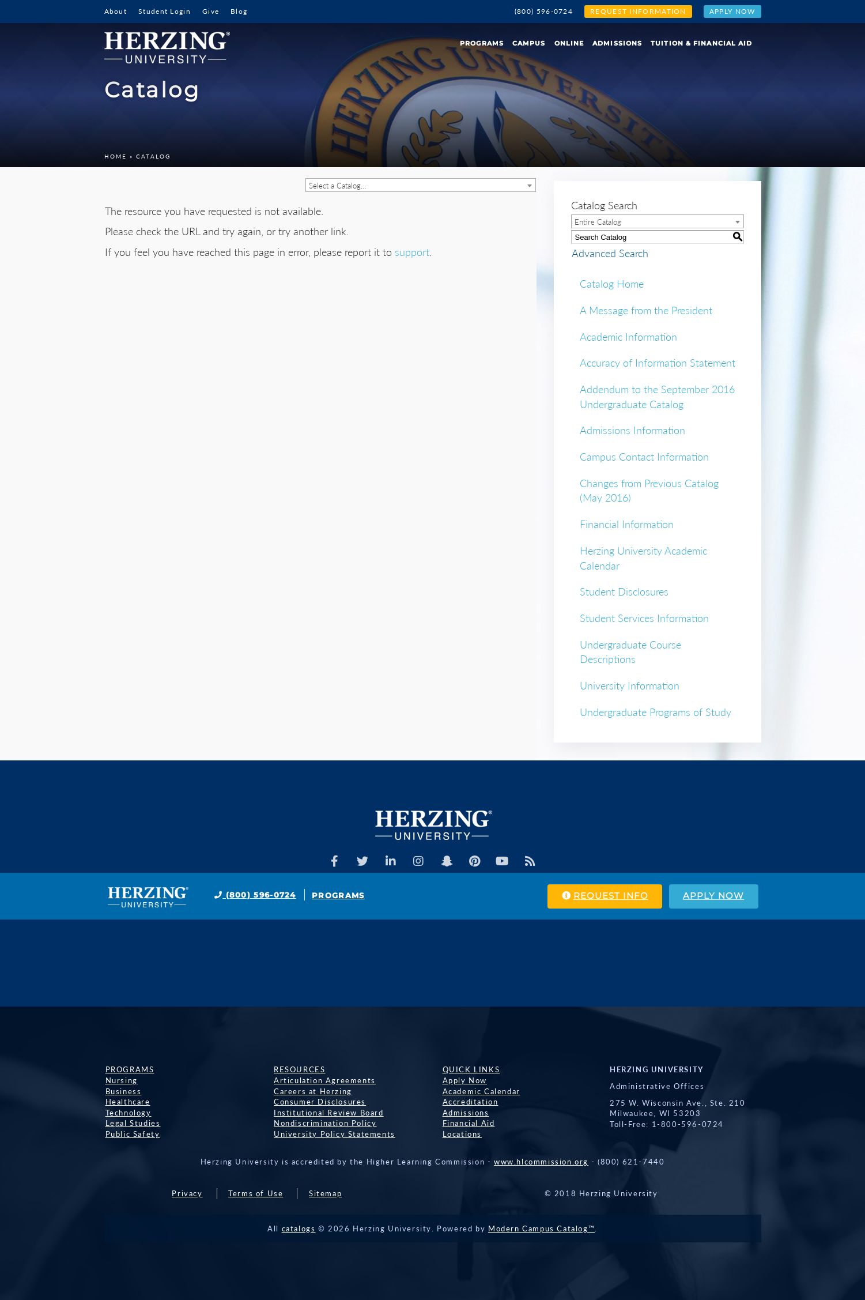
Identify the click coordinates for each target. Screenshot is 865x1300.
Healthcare (126, 1101)
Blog (239, 11)
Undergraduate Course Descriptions (630, 652)
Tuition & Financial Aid (701, 43)
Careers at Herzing (312, 1091)
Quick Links (470, 1069)
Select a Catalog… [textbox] (337, 185)
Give (210, 11)
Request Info (602, 896)
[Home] (171, 43)
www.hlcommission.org (541, 1161)
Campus (529, 43)
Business (122, 1091)
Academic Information (628, 336)
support (412, 252)
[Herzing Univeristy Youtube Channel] (503, 861)
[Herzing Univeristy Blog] (531, 861)
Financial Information (627, 524)
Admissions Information (632, 430)
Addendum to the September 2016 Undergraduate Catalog (657, 396)
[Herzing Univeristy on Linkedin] (390, 861)
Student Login (164, 11)
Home (115, 156)
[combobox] (420, 185)
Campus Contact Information (644, 456)
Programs (482, 43)
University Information (629, 685)
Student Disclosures (624, 591)
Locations (461, 1134)
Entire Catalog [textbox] (598, 222)
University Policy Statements (333, 1134)
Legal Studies (132, 1123)
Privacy (187, 1193)
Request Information (638, 11)
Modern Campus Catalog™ (541, 1228)
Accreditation (469, 1101)
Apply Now (732, 11)
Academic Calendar (480, 1091)
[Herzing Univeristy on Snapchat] (446, 861)
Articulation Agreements (324, 1080)
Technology (127, 1112)
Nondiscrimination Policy (324, 1123)
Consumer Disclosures (319, 1101)
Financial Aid (467, 1123)
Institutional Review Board (328, 1112)
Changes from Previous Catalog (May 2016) (649, 490)
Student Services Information (644, 618)
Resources (298, 1069)
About (115, 11)
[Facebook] (333, 861)
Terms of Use (255, 1193)
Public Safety (131, 1134)
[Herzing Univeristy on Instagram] (418, 861)
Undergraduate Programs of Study (655, 712)
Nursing (120, 1080)
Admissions (617, 43)
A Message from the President (646, 310)
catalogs (299, 1228)
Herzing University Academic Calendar (643, 558)
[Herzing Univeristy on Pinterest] (474, 861)
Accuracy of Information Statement (657, 362)
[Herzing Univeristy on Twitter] (361, 861)
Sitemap (325, 1193)
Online (569, 43)
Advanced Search (609, 252)
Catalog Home (612, 283)
